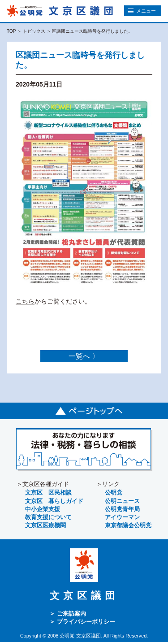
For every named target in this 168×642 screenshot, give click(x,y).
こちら (25, 301)
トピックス (34, 31)
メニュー (142, 10)
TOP (11, 31)
